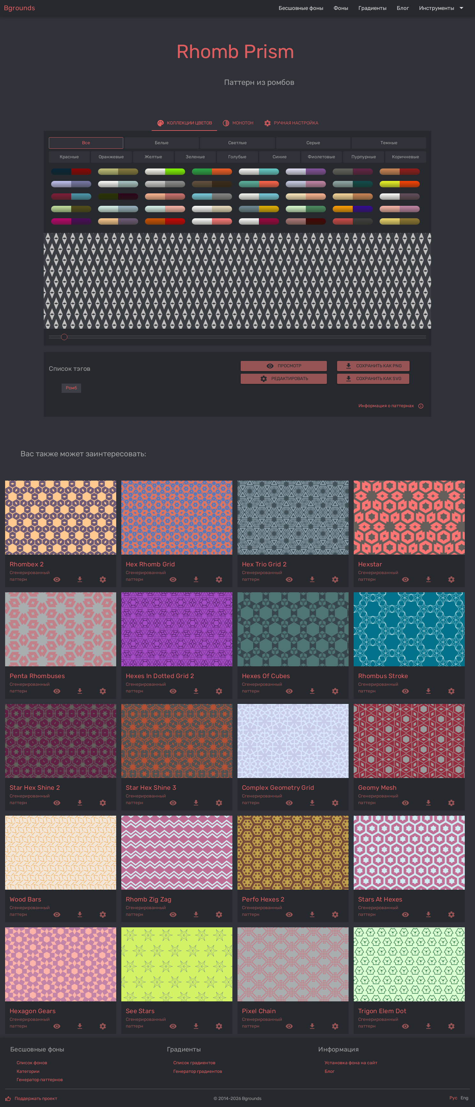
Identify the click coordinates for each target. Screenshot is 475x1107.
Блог (330, 1071)
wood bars (25, 899)
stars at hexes (380, 899)
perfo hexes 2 (263, 899)
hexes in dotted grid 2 (160, 676)
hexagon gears (33, 1011)
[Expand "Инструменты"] (442, 8)
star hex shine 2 (35, 787)
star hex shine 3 (151, 787)
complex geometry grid (278, 787)
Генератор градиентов (197, 1071)
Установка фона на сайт (351, 1063)
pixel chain (259, 1011)
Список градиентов (194, 1063)
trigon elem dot (382, 1011)
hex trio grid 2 (264, 564)
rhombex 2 (27, 564)
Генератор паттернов (40, 1079)
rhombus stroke (383, 676)
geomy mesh (377, 787)
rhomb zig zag (148, 899)
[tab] (184, 123)
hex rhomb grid (150, 564)
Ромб (71, 388)
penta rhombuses (37, 676)
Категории (28, 1071)
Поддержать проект (36, 1098)
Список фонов (32, 1063)
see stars (140, 1011)
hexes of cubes (266, 676)
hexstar (370, 564)
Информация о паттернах (386, 405)
